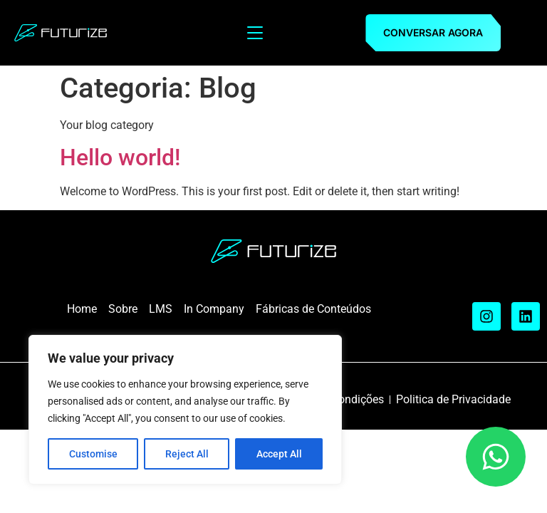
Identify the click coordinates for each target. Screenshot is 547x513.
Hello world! (120, 157)
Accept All (279, 454)
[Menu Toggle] (255, 32)
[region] (185, 409)
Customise (93, 454)
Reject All (187, 454)
